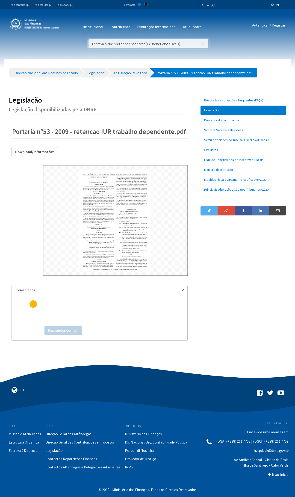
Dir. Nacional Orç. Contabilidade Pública (156, 442)
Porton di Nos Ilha (139, 450)
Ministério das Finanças (143, 434)
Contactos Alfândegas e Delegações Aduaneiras (83, 467)
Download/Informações (34, 151)
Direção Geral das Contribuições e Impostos (80, 442)
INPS (129, 467)
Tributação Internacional (157, 26)
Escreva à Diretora (23, 450)
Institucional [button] (93, 26)
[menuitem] (243, 100)
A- (203, 5)
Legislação (54, 450)
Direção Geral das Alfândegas (68, 434)
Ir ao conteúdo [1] (20, 4)
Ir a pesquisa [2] (43, 4)
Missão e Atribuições (25, 434)
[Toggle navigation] (66, 25)
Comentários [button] (100, 290)
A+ (213, 5)
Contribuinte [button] (120, 26)
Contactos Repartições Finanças (71, 458)
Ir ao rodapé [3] (64, 4)
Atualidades (192, 26)
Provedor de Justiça (140, 458)
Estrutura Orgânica (24, 442)
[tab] (99, 290)
